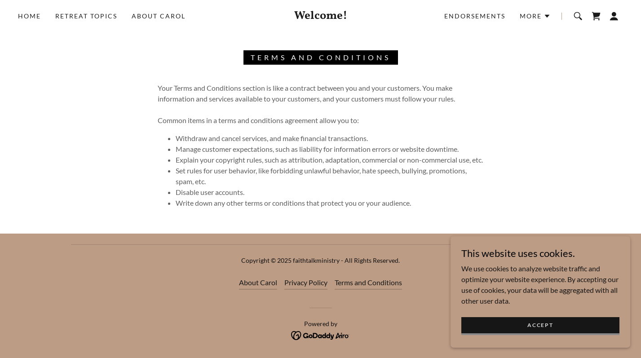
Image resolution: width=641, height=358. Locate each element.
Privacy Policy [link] (305, 282)
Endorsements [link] (474, 16)
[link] (320, 16)
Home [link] (29, 16)
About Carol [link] (159, 16)
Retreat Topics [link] (86, 16)
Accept (540, 337)
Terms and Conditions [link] (368, 282)
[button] (535, 16)
